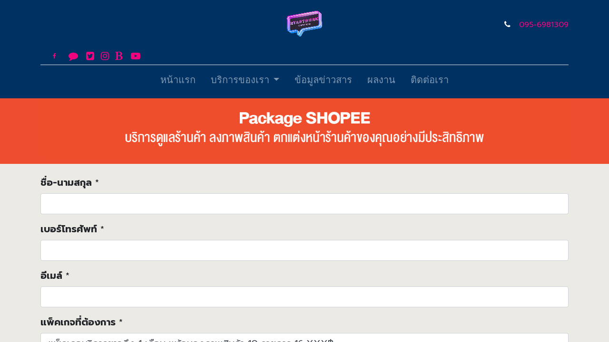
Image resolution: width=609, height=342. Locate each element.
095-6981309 (544, 24)
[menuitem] (178, 81)
